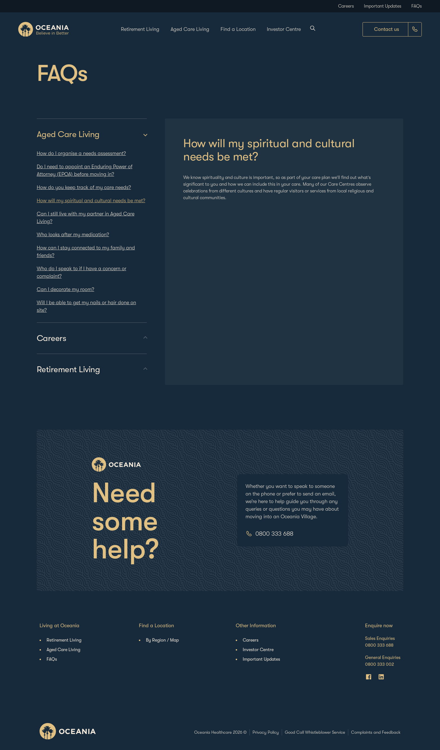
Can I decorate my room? (65, 289)
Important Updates (382, 6)
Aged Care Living (190, 29)
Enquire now (379, 625)
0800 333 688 (274, 533)
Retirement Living (140, 29)
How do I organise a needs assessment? (81, 153)
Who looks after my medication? (73, 234)
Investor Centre (284, 29)
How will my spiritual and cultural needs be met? (91, 200)
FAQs (416, 6)
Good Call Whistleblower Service (315, 732)
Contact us (386, 29)
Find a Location (238, 29)
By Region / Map (162, 640)
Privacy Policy (266, 732)
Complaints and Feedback (375, 732)
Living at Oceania (59, 625)
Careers (346, 6)
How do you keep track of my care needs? (84, 187)
